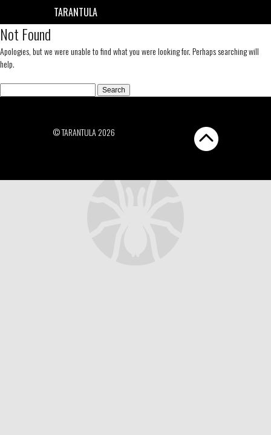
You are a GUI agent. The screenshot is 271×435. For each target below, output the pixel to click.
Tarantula (75, 12)
